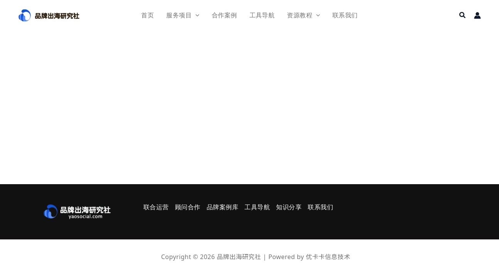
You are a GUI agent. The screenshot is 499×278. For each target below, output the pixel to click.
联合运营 (156, 207)
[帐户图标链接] (477, 15)
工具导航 (257, 207)
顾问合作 (188, 207)
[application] (195, 15)
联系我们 (320, 207)
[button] (462, 15)
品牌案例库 (222, 207)
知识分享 (289, 207)
